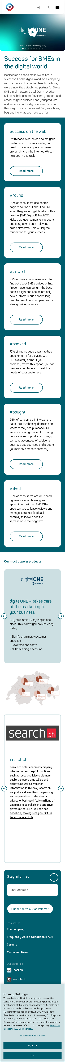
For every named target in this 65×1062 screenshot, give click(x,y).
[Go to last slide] (4, 616)
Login (38, 7)
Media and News (17, 952)
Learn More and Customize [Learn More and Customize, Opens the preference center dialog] (32, 1035)
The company (16, 929)
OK (32, 1055)
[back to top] (54, 877)
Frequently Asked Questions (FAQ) (30, 937)
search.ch (16, 980)
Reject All (32, 1045)
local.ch (15, 971)
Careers (12, 944)
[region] (32, 1023)
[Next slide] (61, 616)
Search (48, 7)
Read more (26, 171)
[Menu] (57, 7)
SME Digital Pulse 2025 (35, 215)
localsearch (13, 923)
